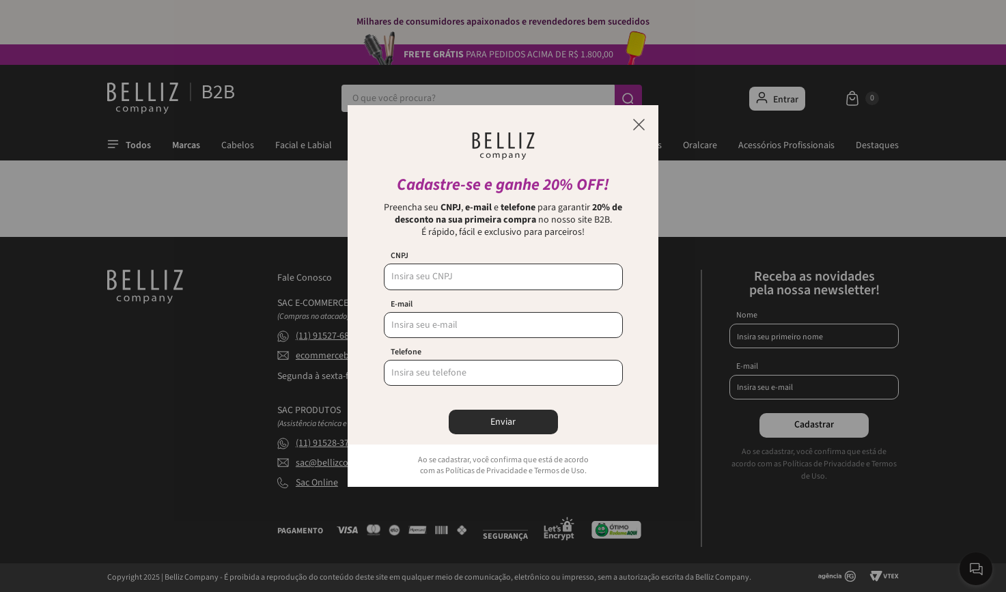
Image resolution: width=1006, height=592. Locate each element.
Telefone (406, 352)
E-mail (402, 304)
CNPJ (399, 256)
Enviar (503, 422)
